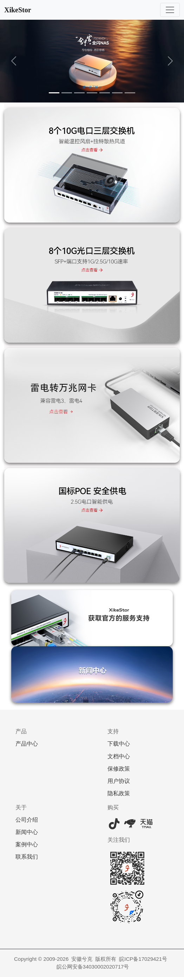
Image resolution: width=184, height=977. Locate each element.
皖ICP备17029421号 (143, 959)
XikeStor (17, 10)
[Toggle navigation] (170, 10)
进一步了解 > (92, 87)
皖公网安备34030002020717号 (93, 967)
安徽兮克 (81, 959)
